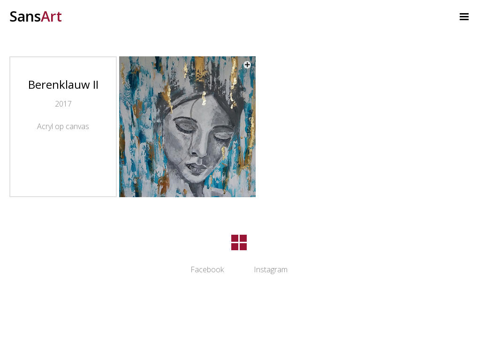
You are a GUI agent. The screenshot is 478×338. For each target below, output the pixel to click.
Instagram (271, 269)
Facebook (207, 269)
